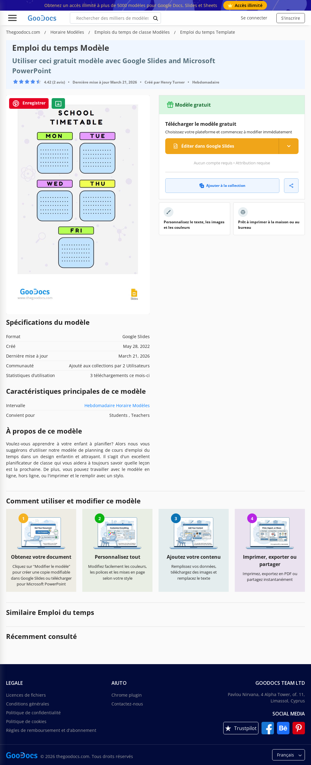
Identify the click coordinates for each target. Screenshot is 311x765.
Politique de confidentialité (33, 712)
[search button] (156, 18)
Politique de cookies (26, 721)
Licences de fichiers (26, 695)
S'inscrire (290, 18)
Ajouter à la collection (222, 185)
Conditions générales (27, 704)
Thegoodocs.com (23, 32)
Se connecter (254, 18)
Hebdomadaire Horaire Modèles (117, 405)
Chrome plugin (126, 695)
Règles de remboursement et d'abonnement (51, 730)
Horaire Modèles (67, 32)
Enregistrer (29, 103)
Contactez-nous (127, 704)
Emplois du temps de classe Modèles (132, 32)
